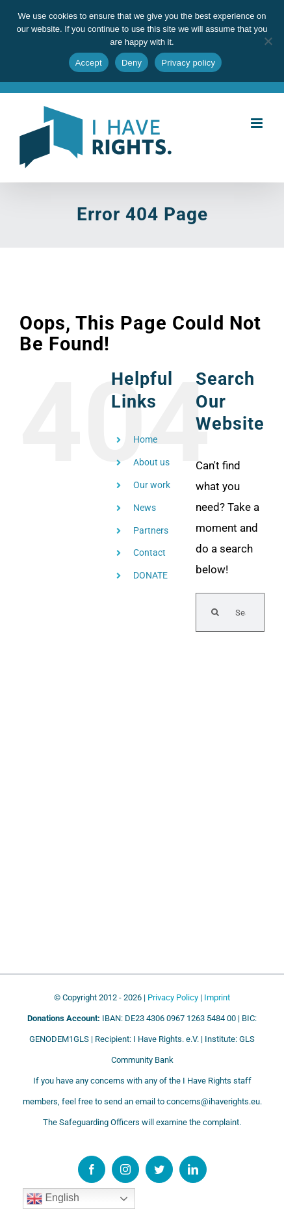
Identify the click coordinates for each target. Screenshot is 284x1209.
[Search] (215, 612)
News (144, 507)
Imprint (217, 997)
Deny (132, 63)
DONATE (150, 575)
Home (145, 439)
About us (151, 462)
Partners (150, 530)
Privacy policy (188, 63)
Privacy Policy (173, 997)
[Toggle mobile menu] (258, 123)
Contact (149, 552)
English (53, 1198)
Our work (151, 485)
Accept (88, 63)
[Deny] (267, 40)
